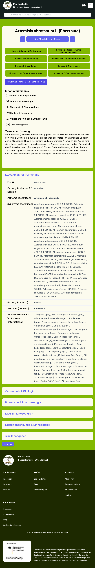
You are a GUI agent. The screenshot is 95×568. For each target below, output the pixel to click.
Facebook (7, 479)
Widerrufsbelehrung (12, 525)
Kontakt (68, 495)
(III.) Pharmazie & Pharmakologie (22, 107)
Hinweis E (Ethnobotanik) (26, 58)
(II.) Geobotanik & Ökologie (19, 101)
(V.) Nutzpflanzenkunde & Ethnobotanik (26, 118)
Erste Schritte (40, 479)
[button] (47, 175)
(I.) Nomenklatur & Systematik (21, 95)
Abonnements (71, 490)
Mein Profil (69, 479)
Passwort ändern (72, 484)
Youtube (6, 490)
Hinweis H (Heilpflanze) (26, 66)
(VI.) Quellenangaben (17, 124)
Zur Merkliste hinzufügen (47, 39)
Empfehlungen (40, 490)
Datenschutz (8, 514)
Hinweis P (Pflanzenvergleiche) (69, 73)
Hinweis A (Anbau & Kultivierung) (26, 51)
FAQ (36, 484)
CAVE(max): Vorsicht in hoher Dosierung (26, 82)
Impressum (7, 509)
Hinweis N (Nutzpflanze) (69, 66)
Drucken (7, 444)
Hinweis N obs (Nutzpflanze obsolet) (26, 73)
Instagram (7, 484)
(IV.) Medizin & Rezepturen (19, 113)
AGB (5, 520)
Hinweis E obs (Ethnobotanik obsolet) (69, 58)
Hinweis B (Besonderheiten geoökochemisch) (68, 51)
